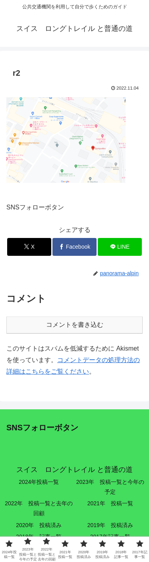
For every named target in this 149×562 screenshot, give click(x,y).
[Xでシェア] (29, 247)
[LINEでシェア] (120, 247)
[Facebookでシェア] (74, 247)
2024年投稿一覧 (39, 482)
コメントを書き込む (74, 324)
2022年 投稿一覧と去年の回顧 (39, 508)
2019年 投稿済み (110, 525)
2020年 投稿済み (39, 525)
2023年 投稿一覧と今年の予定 (110, 487)
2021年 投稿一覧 (110, 503)
